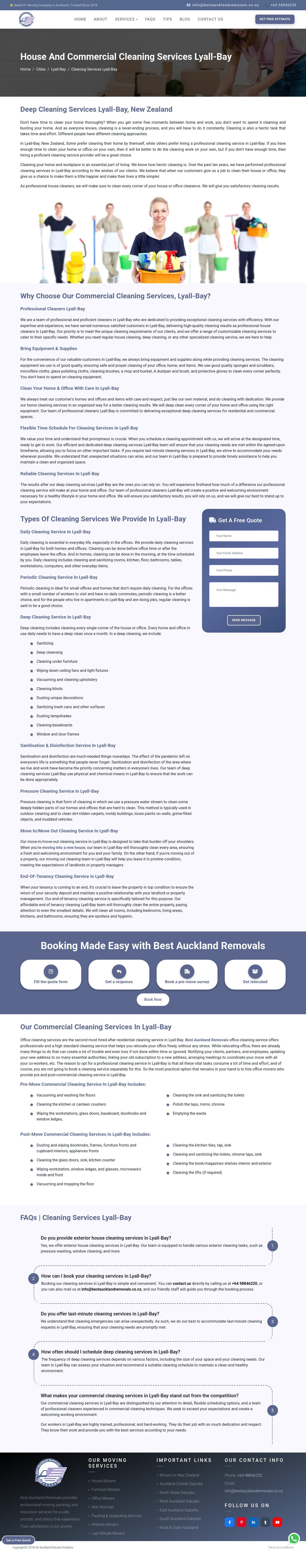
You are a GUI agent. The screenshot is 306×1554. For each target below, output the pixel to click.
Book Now (153, 999)
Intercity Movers (105, 1524)
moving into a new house (63, 847)
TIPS (167, 19)
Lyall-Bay (58, 69)
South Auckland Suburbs (180, 1518)
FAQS (150, 19)
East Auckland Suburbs (179, 1510)
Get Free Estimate (275, 19)
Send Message (244, 620)
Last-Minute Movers (108, 1533)
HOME (80, 19)
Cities (41, 69)
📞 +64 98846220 (280, 5)
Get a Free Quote (19, 1540)
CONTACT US (210, 19)
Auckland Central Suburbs (181, 1484)
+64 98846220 (244, 1283)
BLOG (185, 19)
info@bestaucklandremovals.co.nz (112, 1289)
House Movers (104, 1481)
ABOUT (101, 19)
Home (25, 69)
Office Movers (103, 1498)
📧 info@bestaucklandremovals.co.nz (222, 5)
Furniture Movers (106, 1489)
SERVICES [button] (125, 19)
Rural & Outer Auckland (179, 1527)
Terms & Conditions (281, 1547)
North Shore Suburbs (177, 1492)
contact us (182, 1283)
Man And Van (103, 1507)
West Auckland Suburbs (179, 1501)
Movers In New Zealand (179, 1475)
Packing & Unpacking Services (117, 1516)
